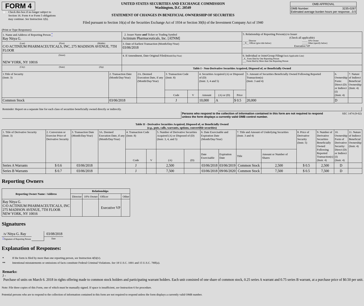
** (3, 238)
